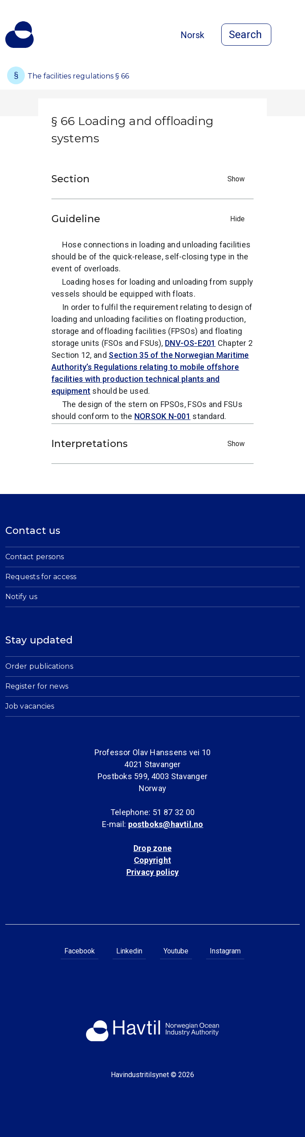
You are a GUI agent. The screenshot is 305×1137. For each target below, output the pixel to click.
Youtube (176, 951)
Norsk (192, 35)
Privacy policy (152, 872)
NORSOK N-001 (162, 416)
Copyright (152, 860)
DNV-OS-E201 (190, 343)
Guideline (150, 219)
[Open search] (246, 35)
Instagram (225, 951)
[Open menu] (294, 35)
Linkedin (129, 951)
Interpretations (150, 443)
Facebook (79, 951)
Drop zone (152, 848)
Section (150, 179)
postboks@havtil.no (165, 824)
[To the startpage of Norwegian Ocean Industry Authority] (19, 34)
